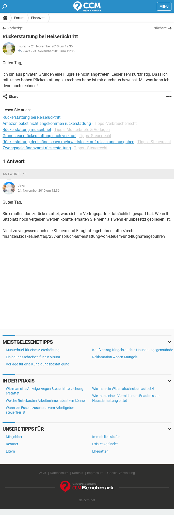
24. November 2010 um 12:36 (53, 51)
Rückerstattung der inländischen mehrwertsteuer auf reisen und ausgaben (68, 141)
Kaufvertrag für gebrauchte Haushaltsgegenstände (132, 350)
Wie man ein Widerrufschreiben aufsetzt (123, 389)
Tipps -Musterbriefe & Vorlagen (82, 129)
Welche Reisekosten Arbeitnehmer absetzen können (46, 401)
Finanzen (38, 18)
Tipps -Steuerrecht (95, 135)
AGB (42, 473)
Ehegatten (100, 451)
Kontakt (77, 473)
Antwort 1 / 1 (15, 174)
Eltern (10, 451)
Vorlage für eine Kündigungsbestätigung (37, 364)
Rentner (12, 444)
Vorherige (15, 28)
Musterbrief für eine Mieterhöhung (32, 350)
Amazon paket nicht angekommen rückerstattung (47, 123)
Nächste (160, 28)
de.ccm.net (87, 500)
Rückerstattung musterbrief (27, 129)
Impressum (95, 473)
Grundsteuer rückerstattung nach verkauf (39, 135)
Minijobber (14, 437)
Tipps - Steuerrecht (154, 141)
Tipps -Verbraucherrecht (115, 123)
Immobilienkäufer (106, 437)
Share (14, 97)
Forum (19, 18)
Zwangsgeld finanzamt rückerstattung (37, 148)
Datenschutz (59, 473)
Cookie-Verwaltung (121, 473)
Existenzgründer (105, 444)
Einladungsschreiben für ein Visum (33, 357)
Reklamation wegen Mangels (114, 357)
